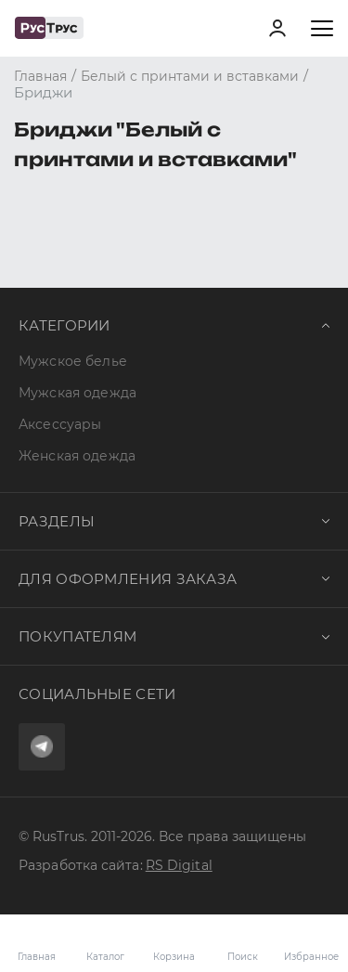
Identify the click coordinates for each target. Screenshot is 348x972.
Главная (37, 957)
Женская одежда (77, 455)
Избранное (310, 943)
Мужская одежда (77, 392)
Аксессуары (60, 424)
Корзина (174, 943)
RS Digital (179, 865)
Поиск (242, 957)
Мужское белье (73, 361)
